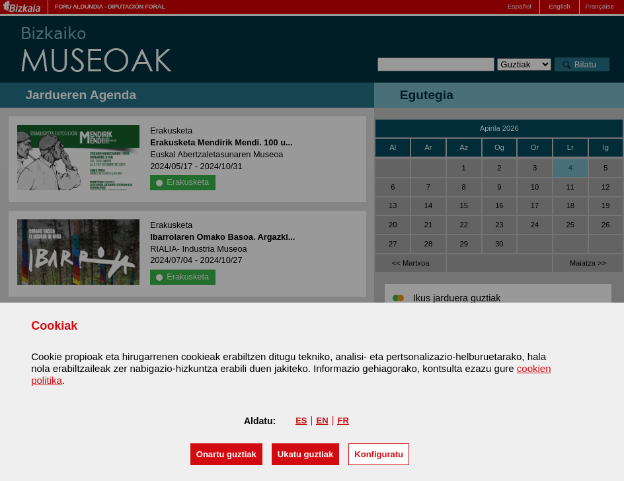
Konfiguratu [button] (378, 454)
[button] (226, 454)
